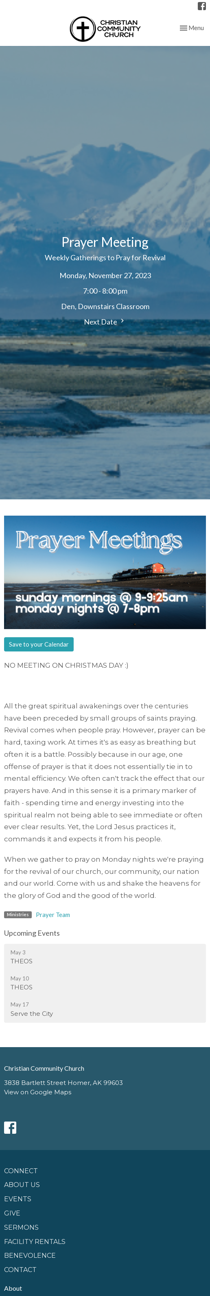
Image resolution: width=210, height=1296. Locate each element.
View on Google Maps (37, 1092)
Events (17, 1199)
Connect (21, 1171)
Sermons (21, 1227)
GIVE (12, 1213)
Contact (20, 1270)
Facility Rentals (35, 1242)
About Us (22, 1185)
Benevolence (30, 1255)
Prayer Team (53, 914)
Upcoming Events (32, 932)
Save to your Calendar (39, 644)
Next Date (105, 321)
